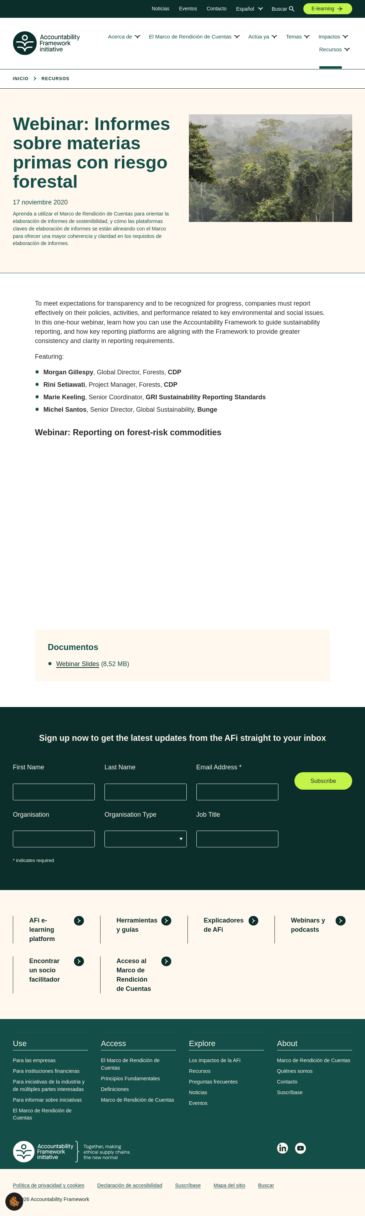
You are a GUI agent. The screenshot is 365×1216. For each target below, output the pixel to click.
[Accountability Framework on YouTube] (301, 1149)
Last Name (119, 767)
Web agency (318, 1185)
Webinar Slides (77, 663)
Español (245, 9)
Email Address (219, 767)
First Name (28, 767)
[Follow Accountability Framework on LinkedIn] (282, 1149)
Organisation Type (130, 814)
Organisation (31, 814)
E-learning (323, 8)
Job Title (208, 814)
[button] (14, 1201)
